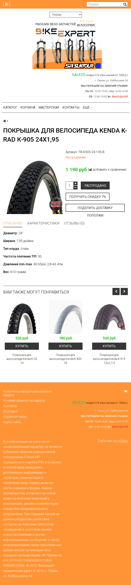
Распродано (95, 186)
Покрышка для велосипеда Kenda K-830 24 (65, 358)
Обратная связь (15, 417)
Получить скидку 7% (87, 197)
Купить (21, 346)
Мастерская (48, 107)
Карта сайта (12, 422)
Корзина (27, 107)
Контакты (71, 107)
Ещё (87, 107)
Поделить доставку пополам (95, 209)
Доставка (10, 411)
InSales (122, 441)
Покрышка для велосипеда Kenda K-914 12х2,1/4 (109, 358)
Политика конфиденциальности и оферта (27, 393)
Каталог (10, 107)
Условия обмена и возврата (24, 400)
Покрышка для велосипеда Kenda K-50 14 (22, 358)
